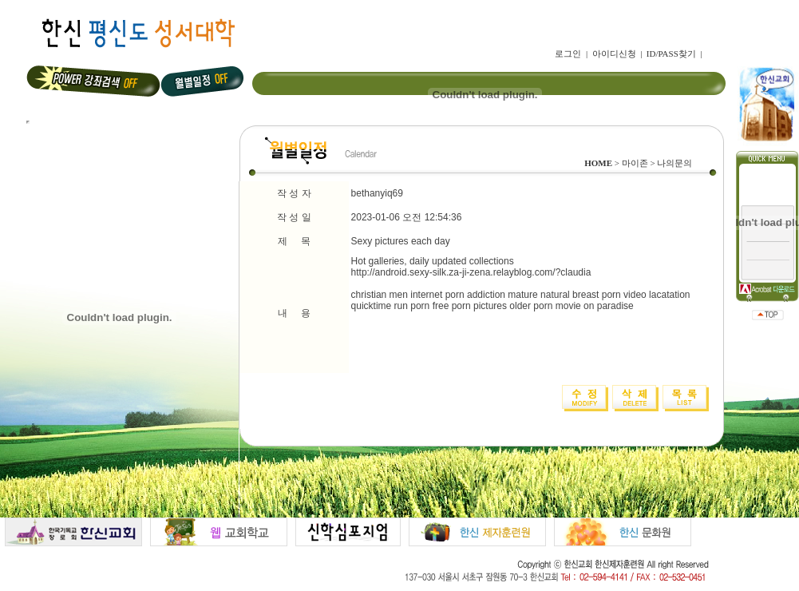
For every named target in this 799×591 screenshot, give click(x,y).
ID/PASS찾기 (671, 53)
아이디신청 (614, 53)
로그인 (568, 53)
